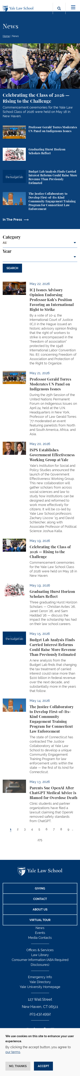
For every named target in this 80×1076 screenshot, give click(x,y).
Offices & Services (40, 950)
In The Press (12, 219)
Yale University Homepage (40, 987)
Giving (40, 888)
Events (40, 933)
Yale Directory (40, 982)
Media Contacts (40, 938)
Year (7, 251)
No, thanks (18, 1066)
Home (6, 36)
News (15, 36)
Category (12, 237)
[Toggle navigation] (73, 7)
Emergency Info (40, 977)
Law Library (40, 955)
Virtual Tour (40, 920)
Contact (40, 899)
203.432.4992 (40, 1014)
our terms (12, 1052)
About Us (40, 909)
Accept (43, 1066)
